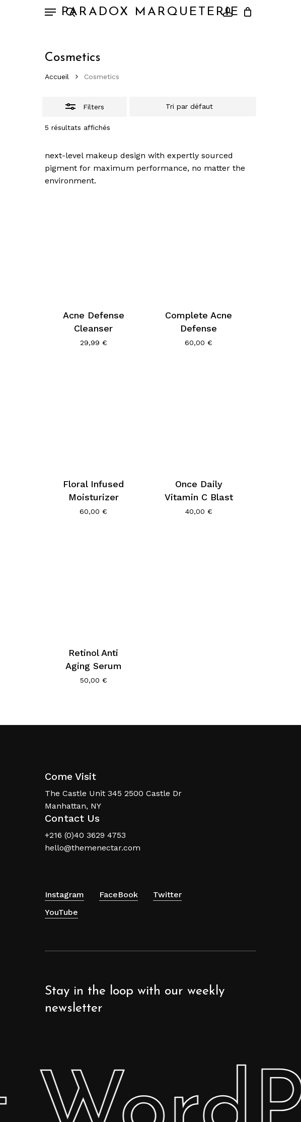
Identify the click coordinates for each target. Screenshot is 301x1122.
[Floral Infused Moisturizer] (93, 416)
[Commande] (192, 107)
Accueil (57, 77)
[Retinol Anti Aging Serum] (93, 585)
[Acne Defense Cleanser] (93, 248)
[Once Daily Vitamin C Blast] (199, 416)
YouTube (61, 912)
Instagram (64, 894)
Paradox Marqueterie (150, 12)
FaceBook (118, 894)
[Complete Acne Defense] (199, 248)
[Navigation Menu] (50, 12)
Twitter (167, 894)
